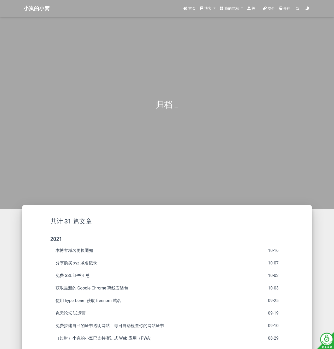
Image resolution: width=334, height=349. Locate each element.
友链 (269, 8)
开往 (284, 8)
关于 (253, 8)
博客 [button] (206, 8)
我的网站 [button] (230, 8)
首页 (189, 8)
